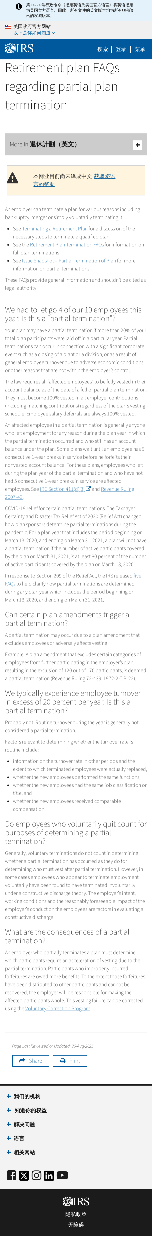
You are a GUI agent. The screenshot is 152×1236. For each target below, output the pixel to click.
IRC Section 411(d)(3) (65, 489)
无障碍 (76, 1225)
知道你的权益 (30, 1110)
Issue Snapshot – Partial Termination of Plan (69, 260)
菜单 (140, 49)
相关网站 (24, 1152)
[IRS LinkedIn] (49, 1178)
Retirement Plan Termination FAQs (67, 244)
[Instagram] (36, 1176)
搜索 (102, 49)
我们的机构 (27, 1096)
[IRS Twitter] (24, 1178)
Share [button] (35, 1061)
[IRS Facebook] (11, 1176)
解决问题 (24, 1124)
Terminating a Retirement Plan (55, 228)
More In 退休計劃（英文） (76, 145)
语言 (19, 1138)
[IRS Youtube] (62, 1176)
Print (74, 1061)
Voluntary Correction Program (57, 1008)
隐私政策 (76, 1214)
